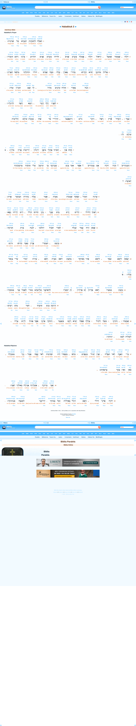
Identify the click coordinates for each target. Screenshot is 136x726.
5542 (57, 68)
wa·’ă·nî (51, 383)
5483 (28, 161)
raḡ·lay (74, 398)
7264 (36, 145)
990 (104, 316)
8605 (39, 36)
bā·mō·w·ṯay (51, 398)
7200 (101, 114)
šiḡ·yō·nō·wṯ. (10, 38)
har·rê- (56, 116)
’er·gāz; (43, 318)
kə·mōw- (30, 287)
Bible (5, 22)
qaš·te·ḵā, (76, 194)
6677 (10, 254)
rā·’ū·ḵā (94, 210)
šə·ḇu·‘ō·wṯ (69, 194)
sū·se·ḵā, (28, 163)
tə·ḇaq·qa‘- (18, 194)
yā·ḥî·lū (88, 210)
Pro (53, 390)
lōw (123, 132)
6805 (45, 239)
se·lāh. (129, 272)
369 (97, 350)
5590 (66, 285)
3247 (25, 254)
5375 (8, 208)
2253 (18, 83)
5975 (127, 114)
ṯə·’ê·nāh (119, 352)
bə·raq (22, 225)
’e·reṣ (20, 147)
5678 (54, 161)
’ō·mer (45, 194)
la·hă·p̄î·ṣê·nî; (47, 287)
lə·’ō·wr (59, 225)
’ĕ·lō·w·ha (105, 70)
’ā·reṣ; (32, 241)
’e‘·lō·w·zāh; (33, 383)
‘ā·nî (19, 287)
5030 (24, 36)
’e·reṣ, (110, 116)
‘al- (35, 163)
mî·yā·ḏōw (49, 85)
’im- (73, 163)
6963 (29, 208)
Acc (88, 263)
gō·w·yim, (79, 116)
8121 (92, 223)
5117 (30, 316)
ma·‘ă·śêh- (64, 352)
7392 (41, 161)
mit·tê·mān (98, 70)
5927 (129, 332)
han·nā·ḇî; (24, 38)
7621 (69, 192)
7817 (38, 114)
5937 (34, 381)
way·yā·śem (83, 398)
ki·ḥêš (74, 352)
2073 (74, 223)
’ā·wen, (65, 147)
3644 (30, 285)
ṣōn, (130, 367)
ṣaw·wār (10, 256)
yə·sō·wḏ (24, 256)
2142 (10, 52)
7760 (84, 396)
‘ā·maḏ (127, 116)
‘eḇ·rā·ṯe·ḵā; (53, 163)
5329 (22, 396)
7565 (20, 99)
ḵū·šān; (44, 147)
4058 (118, 114)
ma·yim (57, 210)
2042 (55, 114)
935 (90, 68)
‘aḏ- (17, 256)
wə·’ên (98, 352)
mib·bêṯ (54, 256)
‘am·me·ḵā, (108, 256)
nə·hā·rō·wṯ (25, 194)
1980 (46, 99)
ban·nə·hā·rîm (90, 163)
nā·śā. (9, 210)
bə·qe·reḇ (74, 54)
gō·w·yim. (10, 241)
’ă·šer (36, 318)
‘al (18, 38)
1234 (18, 192)
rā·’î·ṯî (57, 147)
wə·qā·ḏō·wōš (83, 70)
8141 (66, 52)
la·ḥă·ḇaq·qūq (32, 38)
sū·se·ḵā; (39, 303)
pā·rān (66, 70)
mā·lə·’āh (16, 70)
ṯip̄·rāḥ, (108, 352)
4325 (57, 208)
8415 (36, 208)
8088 (109, 52)
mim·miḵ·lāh (11, 352)
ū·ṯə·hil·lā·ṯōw (26, 70)
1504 (21, 350)
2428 (96, 396)
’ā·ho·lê (50, 147)
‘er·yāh (95, 194)
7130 (74, 52)
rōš (62, 256)
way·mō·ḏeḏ (117, 116)
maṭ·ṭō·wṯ (55, 194)
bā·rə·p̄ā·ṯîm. (103, 367)
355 (68, 396)
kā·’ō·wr (73, 85)
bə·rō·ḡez (22, 54)
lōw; (33, 85)
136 (103, 396)
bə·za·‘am (56, 241)
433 (105, 68)
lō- (114, 352)
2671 (51, 223)
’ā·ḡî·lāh (26, 383)
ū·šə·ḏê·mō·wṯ (49, 352)
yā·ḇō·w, (90, 70)
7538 (68, 316)
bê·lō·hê (20, 383)
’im (98, 163)
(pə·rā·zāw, (79, 287)
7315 (20, 208)
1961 (63, 83)
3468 (119, 254)
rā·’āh (101, 116)
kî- (128, 352)
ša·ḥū (39, 116)
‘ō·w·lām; (24, 116)
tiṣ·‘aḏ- (46, 241)
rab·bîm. (10, 303)
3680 (50, 68)
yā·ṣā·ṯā (126, 256)
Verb (119, 61)
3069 (110, 396)
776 (10, 68)
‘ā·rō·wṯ (35, 256)
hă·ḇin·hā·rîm (125, 163)
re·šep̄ (21, 101)
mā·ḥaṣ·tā (69, 256)
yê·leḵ (47, 101)
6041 (17, 285)
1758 (19, 239)
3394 (86, 223)
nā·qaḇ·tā (120, 287)
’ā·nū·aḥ (31, 318)
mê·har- (73, 70)
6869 (15, 316)
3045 (33, 52)
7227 (9, 301)
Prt (37, 325)
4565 (11, 285)
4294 (55, 192)
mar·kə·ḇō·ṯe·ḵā (18, 163)
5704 (15, 254)
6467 (81, 52)
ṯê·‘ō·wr (85, 194)
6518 (80, 285)
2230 (67, 208)
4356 (12, 350)
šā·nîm (67, 54)
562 (45, 192)
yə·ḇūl (93, 352)
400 (29, 350)
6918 (84, 68)
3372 (98, 52)
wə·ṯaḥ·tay (49, 318)
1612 (85, 350)
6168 (34, 254)
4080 (11, 145)
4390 (16, 68)
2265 (33, 36)
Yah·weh (126, 54)
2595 (10, 223)
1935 (34, 68)
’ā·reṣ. (10, 194)
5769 (24, 114)
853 (87, 254)
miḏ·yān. (11, 147)
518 (96, 161)
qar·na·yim (57, 85)
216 (73, 83)
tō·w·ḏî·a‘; (33, 54)
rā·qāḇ (69, 318)
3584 (73, 350)
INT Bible (74, 414)
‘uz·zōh (11, 85)
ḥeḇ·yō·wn (18, 85)
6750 (87, 316)
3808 (112, 350)
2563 (27, 301)
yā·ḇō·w (74, 318)
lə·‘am (122, 334)
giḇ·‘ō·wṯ (31, 116)
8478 (69, 145)
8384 (120, 350)
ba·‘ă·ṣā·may (60, 318)
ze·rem (67, 210)
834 (36, 316)
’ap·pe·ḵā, (78, 163)
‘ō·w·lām (129, 132)
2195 (56, 239)
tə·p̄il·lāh (39, 38)
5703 (48, 114)
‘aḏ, (50, 116)
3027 (49, 83)
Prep (18, 45)
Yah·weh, (106, 163)
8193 (81, 316)
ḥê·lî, (97, 398)
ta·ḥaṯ (70, 147)
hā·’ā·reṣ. (10, 70)
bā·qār (118, 367)
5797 (11, 83)
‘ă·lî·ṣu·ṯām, (38, 287)
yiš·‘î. (13, 383)
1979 (16, 114)
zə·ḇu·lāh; (74, 225)
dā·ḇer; (42, 101)
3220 (66, 161)
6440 (53, 99)
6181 (95, 192)
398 (24, 285)
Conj (98, 170)
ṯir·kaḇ (42, 163)
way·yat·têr (91, 116)
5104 (127, 161)
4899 (81, 254)
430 (20, 381)
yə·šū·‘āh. (128, 178)
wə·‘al (59, 398)
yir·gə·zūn (36, 147)
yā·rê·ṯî (99, 54)
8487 (98, 68)
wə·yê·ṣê (29, 101)
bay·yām (66, 163)
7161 (57, 83)
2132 (57, 350)
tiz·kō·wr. (10, 54)
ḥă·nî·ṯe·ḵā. (10, 225)
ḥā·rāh (114, 163)
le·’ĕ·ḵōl (24, 287)
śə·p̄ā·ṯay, (81, 318)
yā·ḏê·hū (15, 210)
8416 (27, 68)
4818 (20, 161)
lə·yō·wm (23, 318)
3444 (129, 176)
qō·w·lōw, (29, 210)
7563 (45, 254)
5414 (41, 208)
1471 (79, 114)
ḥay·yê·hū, (56, 54)
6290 (65, 68)
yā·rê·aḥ (87, 225)
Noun (41, 45)
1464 (110, 332)
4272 (69, 254)
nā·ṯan (42, 210)
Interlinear (9, 22)
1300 (21, 223)
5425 (92, 114)
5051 (85, 83)
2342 (88, 208)
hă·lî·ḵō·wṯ (15, 116)
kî (48, 163)
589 (51, 381)
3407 (27, 145)
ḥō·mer (27, 303)
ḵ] (85, 287)
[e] (41, 36)
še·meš (93, 225)
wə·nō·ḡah (85, 85)
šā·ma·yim (44, 70)
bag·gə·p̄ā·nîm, (83, 352)
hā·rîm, (77, 210)
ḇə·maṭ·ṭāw (108, 287)
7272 (11, 99)
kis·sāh (51, 70)
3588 (46, 161)
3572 (43, 145)
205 (64, 145)
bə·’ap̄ (26, 241)
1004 (53, 254)
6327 (70, 114)
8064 (45, 68)
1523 (26, 381)
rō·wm (21, 210)
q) (71, 287)
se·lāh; (58, 70)
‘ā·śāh (36, 352)
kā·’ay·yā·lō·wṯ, (66, 398)
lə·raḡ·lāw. (11, 101)
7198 (76, 192)
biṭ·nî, (105, 318)
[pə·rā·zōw (90, 287)
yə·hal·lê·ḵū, (40, 225)
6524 (107, 350)
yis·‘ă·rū (66, 287)
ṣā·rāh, (16, 318)
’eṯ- (88, 256)
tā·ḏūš (20, 241)
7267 (22, 52)
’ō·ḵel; (29, 352)
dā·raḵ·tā (53, 303)
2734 (113, 161)
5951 (39, 285)
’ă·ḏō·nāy (102, 398)
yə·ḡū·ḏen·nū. (108, 334)
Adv (30, 92)
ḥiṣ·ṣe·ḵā (51, 225)
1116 (52, 396)
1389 (31, 114)
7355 (16, 52)
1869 (53, 301)
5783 (84, 192)
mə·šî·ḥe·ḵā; (80, 256)
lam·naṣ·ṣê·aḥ (20, 398)
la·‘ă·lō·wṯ (128, 334)
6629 (129, 365)
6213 (35, 350)
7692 (11, 36)
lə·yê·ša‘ (119, 256)
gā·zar (22, 352)
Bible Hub (68, 417)
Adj (86, 77)
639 (79, 161)
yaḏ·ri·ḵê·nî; (41, 398)
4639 (65, 350)
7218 (60, 254)
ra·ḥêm (16, 54)
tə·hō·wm (36, 210)
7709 (50, 350)
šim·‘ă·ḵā (109, 54)
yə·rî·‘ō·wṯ (27, 147)
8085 (117, 52)
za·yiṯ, (58, 352)
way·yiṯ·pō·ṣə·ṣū (68, 116)
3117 (23, 316)
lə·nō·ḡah (31, 225)
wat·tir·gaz (115, 318)
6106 (61, 316)
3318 (29, 99)
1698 (41, 99)
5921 (16, 36)
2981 (92, 350)
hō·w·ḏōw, (34, 70)
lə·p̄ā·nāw (53, 101)
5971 (109, 254)
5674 (50, 208)
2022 (73, 68)
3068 (126, 52)
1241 (117, 365)
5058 (12, 396)
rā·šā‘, (46, 256)
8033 (28, 83)
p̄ (122, 272)
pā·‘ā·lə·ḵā (81, 54)
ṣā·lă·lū (88, 318)
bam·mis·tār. (10, 287)
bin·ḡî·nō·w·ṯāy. (10, 398)
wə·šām (28, 85)
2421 (56, 52)
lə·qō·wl (98, 318)
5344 (120, 285)
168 (50, 145)
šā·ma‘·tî (117, 54)
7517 (104, 365)
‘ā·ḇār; (51, 210)
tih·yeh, (64, 85)
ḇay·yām (47, 303)
